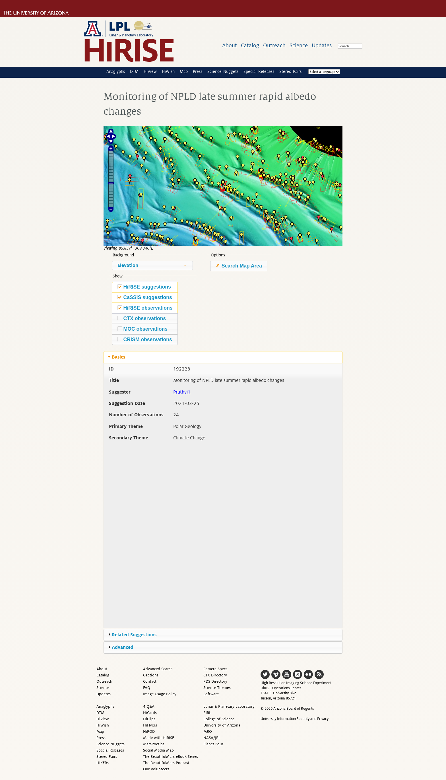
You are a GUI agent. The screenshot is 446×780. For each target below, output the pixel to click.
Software (211, 694)
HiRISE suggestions (144, 287)
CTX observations (141, 318)
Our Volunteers (156, 769)
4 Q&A (148, 706)
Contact (149, 681)
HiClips (149, 719)
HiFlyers (150, 725)
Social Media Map (158, 750)
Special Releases (258, 71)
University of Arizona (221, 725)
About (229, 45)
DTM (134, 71)
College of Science (218, 719)
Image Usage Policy (159, 694)
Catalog (250, 45)
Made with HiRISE (158, 738)
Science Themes (217, 688)
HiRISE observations (145, 308)
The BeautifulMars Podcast (166, 763)
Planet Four (213, 744)
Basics (118, 357)
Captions (150, 675)
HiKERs (102, 763)
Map (184, 71)
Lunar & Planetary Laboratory (229, 706)
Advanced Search (158, 669)
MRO (207, 731)
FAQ (146, 688)
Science (299, 45)
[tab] (223, 357)
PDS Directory (215, 681)
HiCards (150, 713)
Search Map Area (239, 266)
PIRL (207, 713)
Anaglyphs (115, 71)
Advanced (122, 647)
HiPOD (149, 731)
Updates (322, 45)
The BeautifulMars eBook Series (170, 756)
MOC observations (142, 329)
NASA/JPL (211, 738)
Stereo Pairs (290, 71)
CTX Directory (215, 675)
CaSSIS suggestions (144, 297)
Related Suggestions (134, 634)
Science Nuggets (222, 71)
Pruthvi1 (182, 392)
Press (197, 71)
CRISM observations (144, 339)
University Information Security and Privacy (295, 719)
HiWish (168, 71)
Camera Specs (215, 669)
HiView (150, 71)
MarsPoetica (153, 744)
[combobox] (152, 265)
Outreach (274, 45)
